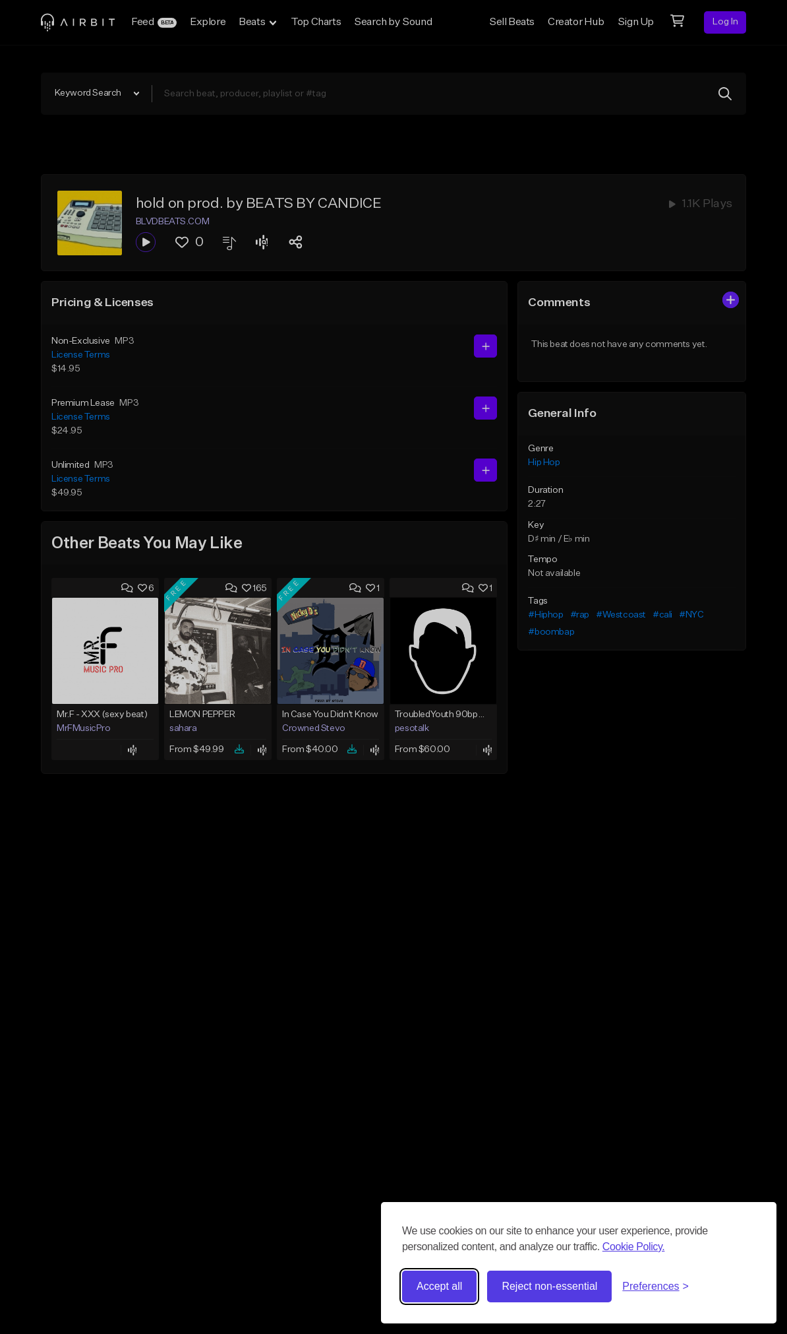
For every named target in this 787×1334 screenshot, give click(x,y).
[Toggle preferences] (655, 1286)
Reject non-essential (549, 1286)
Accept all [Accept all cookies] (439, 1286)
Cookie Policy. (633, 1246)
